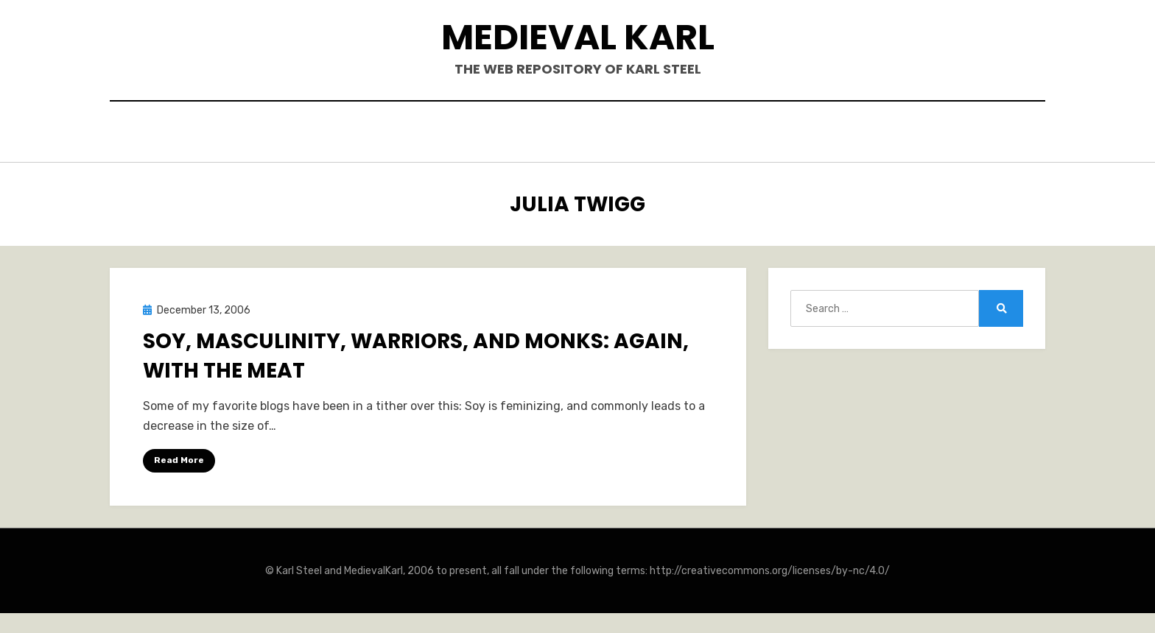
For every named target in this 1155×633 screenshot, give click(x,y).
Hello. (399, 133)
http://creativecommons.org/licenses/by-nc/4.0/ (770, 567)
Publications (551, 133)
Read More (179, 456)
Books (463, 133)
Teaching (745, 133)
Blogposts (654, 133)
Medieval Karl (578, 37)
